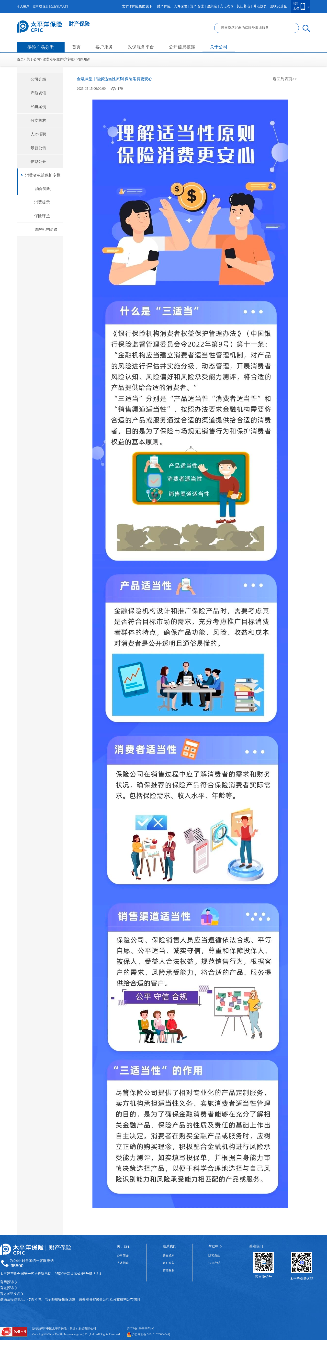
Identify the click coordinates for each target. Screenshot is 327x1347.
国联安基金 (278, 6)
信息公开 (38, 161)
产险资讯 (38, 93)
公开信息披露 (182, 47)
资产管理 (197, 6)
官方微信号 (263, 1277)
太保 (296, 8)
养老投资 (260, 6)
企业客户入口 (59, 6)
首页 (76, 47)
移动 (296, 3)
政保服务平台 (141, 47)
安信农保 (227, 6)
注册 (45, 6)
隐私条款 (214, 1255)
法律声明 (214, 1263)
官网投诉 (8, 1282)
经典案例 (38, 107)
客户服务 (104, 47)
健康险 (212, 6)
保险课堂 (42, 216)
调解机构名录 (46, 229)
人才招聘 (38, 134)
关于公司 (218, 47)
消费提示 (42, 202)
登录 (36, 6)
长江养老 (243, 6)
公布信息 (133, 1299)
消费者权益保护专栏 (58, 59)
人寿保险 (180, 6)
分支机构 (38, 120)
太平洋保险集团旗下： (139, 6)
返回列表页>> (285, 79)
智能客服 (168, 1270)
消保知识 (83, 59)
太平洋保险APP (301, 1278)
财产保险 (164, 6)
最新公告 (38, 148)
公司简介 (123, 1255)
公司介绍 (38, 79)
